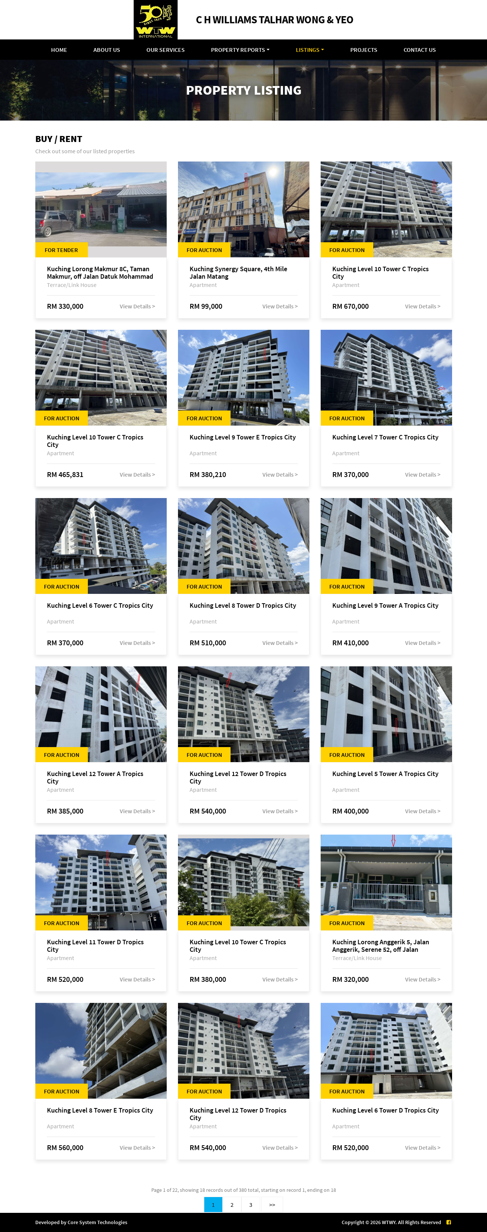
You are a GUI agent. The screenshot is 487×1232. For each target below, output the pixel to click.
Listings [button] (308, 49)
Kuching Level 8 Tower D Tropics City (243, 606)
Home (59, 49)
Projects (363, 49)
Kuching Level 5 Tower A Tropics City (385, 774)
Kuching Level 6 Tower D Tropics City (385, 1110)
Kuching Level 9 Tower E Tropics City (243, 437)
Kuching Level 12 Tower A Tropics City (95, 777)
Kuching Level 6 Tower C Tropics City (100, 606)
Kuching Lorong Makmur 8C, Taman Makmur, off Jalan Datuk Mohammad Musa (100, 272)
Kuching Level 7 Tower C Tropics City (385, 437)
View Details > (137, 306)
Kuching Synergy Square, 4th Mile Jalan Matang (238, 272)
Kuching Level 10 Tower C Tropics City (380, 272)
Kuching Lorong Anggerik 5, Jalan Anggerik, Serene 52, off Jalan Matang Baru (380, 945)
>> (272, 1204)
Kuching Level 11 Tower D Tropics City (95, 945)
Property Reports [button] (238, 49)
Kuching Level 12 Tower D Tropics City (238, 777)
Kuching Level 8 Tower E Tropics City (100, 1110)
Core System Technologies (97, 1222)
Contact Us (420, 49)
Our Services (165, 49)
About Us (106, 49)
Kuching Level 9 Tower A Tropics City (385, 606)
